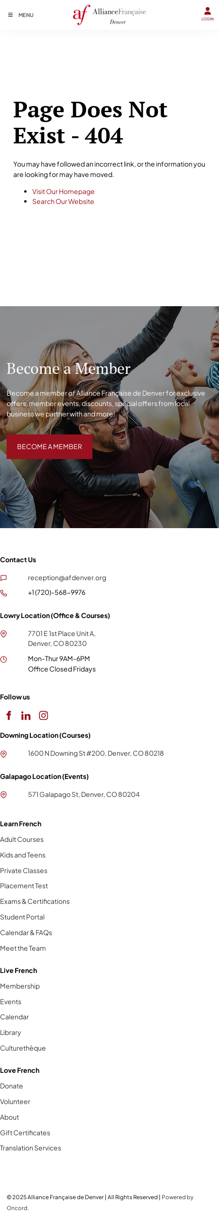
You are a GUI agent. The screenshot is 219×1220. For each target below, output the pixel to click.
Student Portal (22, 916)
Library (10, 1032)
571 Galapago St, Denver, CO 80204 (84, 794)
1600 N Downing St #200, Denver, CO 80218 (96, 753)
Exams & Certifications (35, 901)
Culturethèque (23, 1047)
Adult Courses (22, 839)
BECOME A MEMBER (39, 439)
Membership (20, 985)
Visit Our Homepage (63, 191)
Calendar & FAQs (26, 932)
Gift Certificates (25, 1132)
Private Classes (23, 870)
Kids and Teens (23, 854)
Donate (11, 1085)
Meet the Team (23, 948)
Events (10, 1001)
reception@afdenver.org (67, 577)
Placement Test (24, 885)
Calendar (14, 1016)
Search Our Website (63, 201)
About (9, 1117)
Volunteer (15, 1101)
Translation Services (30, 1147)
